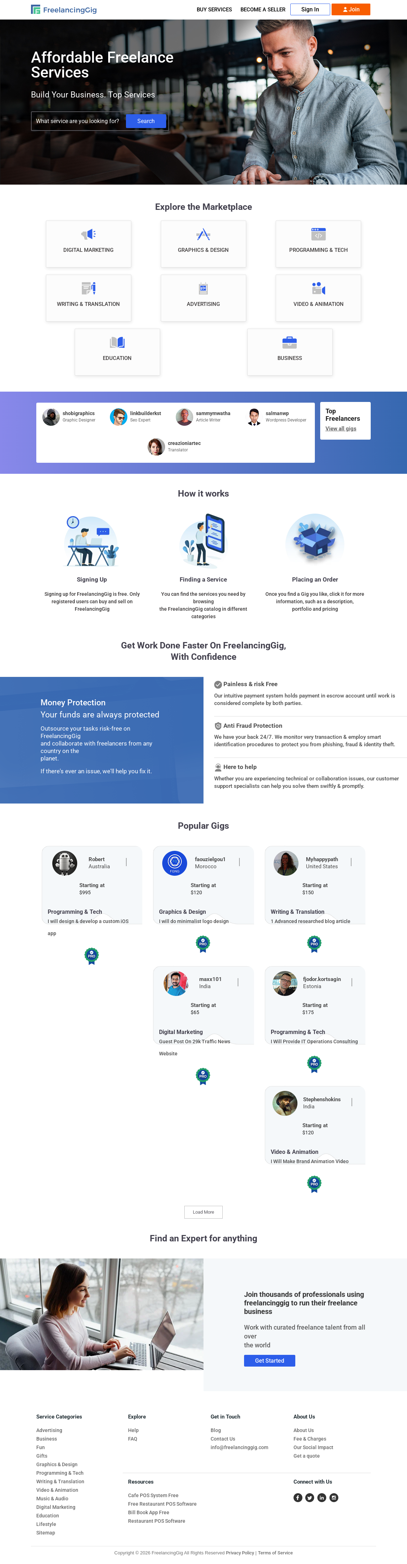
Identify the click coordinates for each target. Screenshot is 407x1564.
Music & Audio (52, 1498)
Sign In (310, 9)
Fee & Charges (310, 1439)
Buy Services (214, 9)
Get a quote (307, 1456)
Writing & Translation (60, 1481)
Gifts (41, 1456)
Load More (203, 1212)
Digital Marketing (55, 1507)
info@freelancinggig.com (239, 1447)
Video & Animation (57, 1490)
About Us (304, 1430)
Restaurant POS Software (156, 1521)
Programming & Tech (60, 1473)
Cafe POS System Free (153, 1495)
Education (47, 1515)
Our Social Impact (313, 1447)
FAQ (132, 1439)
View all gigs (341, 428)
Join (351, 9)
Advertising (49, 1430)
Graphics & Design (57, 1464)
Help (133, 1430)
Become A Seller (262, 9)
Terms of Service (275, 1552)
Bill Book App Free (148, 1512)
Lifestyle (46, 1524)
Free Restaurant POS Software (162, 1504)
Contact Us (223, 1439)
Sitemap (45, 1533)
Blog (216, 1430)
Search (146, 121)
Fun (40, 1447)
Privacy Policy (240, 1552)
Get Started (269, 1360)
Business (46, 1439)
